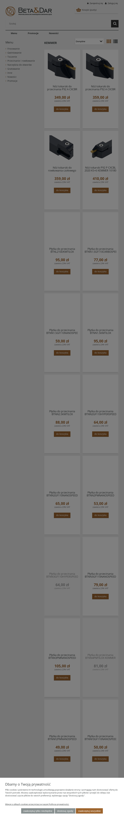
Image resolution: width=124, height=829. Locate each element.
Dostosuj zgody (65, 811)
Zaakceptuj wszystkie (89, 811)
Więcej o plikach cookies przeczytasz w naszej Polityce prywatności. (37, 804)
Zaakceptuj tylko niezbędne (37, 811)
